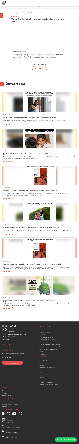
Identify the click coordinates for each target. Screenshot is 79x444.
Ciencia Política (43, 363)
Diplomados (5, 393)
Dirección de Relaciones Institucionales (50, 344)
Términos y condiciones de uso (10, 404)
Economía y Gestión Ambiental (47, 367)
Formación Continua (7, 395)
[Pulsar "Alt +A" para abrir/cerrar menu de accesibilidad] (1, 15)
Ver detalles (8, 125)
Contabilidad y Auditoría (46, 382)
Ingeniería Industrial (45, 375)
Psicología (42, 380)
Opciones (39, 7)
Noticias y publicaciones (18, 13)
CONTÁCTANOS (7, 345)
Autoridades (43, 334)
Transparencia (43, 342)
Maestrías (4, 391)
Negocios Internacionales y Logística (49, 384)
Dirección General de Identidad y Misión (50, 347)
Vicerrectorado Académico (46, 337)
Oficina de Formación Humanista (48, 349)
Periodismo (42, 377)
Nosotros (42, 330)
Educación (42, 370)
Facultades (31, 13)
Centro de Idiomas (44, 354)
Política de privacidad (7, 401)
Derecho (42, 365)
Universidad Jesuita (45, 332)
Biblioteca (42, 352)
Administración (43, 360)
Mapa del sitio (5, 406)
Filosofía (42, 372)
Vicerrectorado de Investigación (48, 339)
